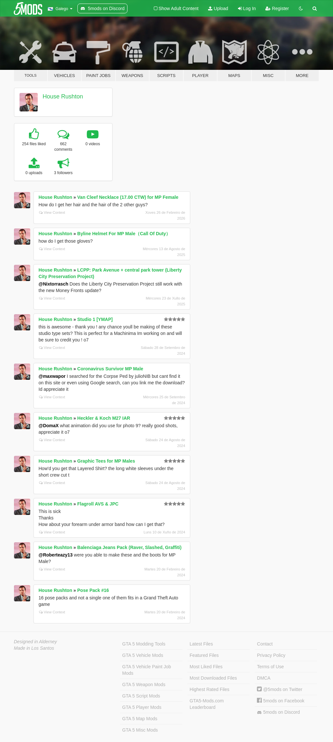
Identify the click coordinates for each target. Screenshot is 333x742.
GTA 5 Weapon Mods (144, 684)
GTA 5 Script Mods (141, 695)
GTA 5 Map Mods (139, 718)
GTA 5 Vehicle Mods (142, 655)
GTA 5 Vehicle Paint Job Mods (146, 670)
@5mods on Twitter (279, 689)
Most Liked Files (206, 666)
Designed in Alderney (35, 641)
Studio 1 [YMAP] (95, 319)
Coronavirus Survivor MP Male (110, 368)
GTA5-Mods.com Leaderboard (207, 704)
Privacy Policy (271, 655)
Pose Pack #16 (93, 590)
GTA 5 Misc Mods (140, 730)
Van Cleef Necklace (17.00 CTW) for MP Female (128, 197)
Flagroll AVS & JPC (98, 503)
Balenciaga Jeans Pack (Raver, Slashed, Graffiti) (129, 547)
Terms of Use (270, 666)
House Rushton (63, 96)
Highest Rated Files (209, 689)
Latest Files (201, 643)
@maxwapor (52, 376)
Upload (218, 8)
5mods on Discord (278, 712)
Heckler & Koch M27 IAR (103, 418)
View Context (52, 212)
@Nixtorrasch (53, 284)
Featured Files (204, 655)
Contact (265, 643)
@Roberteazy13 (56, 554)
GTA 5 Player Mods (141, 707)
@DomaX (49, 425)
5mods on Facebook (280, 701)
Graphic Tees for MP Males (106, 461)
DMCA (263, 678)
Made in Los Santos (34, 648)
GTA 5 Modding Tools (144, 643)
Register (277, 8)
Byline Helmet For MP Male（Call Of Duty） (124, 233)
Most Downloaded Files (213, 678)
